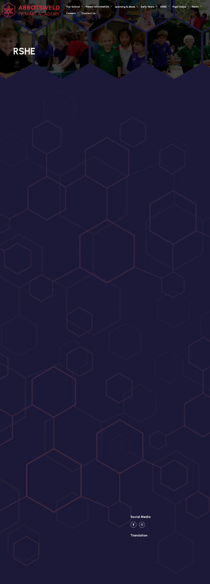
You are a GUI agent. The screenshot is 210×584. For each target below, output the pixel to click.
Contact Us (88, 13)
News (195, 6)
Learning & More (125, 6)
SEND (163, 6)
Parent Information (97, 6)
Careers (71, 13)
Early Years (147, 6)
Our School (73, 6)
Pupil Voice (179, 6)
